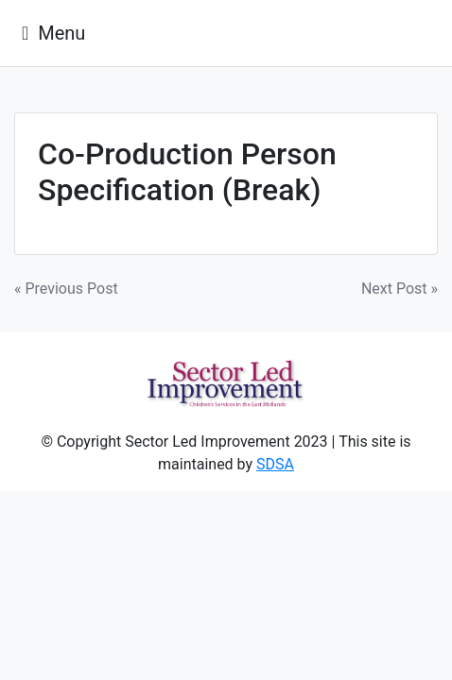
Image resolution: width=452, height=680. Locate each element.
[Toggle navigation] (53, 33)
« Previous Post (66, 289)
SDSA (275, 464)
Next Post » (399, 289)
